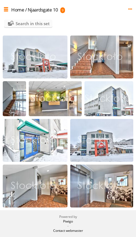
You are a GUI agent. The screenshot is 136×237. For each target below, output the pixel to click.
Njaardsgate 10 (43, 10)
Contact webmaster (68, 230)
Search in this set (33, 23)
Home (17, 10)
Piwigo (68, 221)
